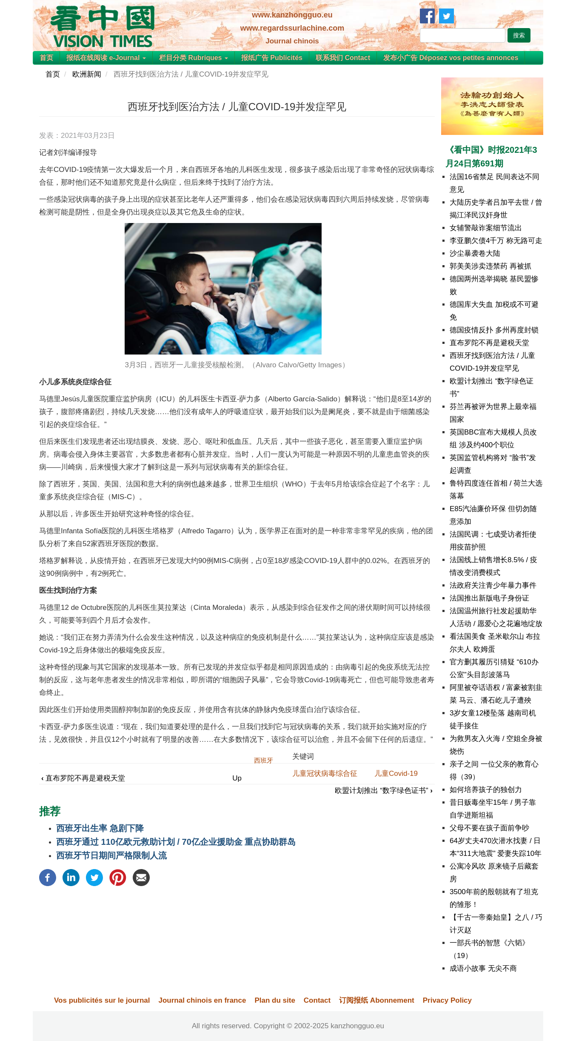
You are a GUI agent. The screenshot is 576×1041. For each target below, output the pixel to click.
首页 (46, 57)
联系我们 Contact (343, 57)
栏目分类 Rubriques (193, 57)
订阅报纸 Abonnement (376, 1000)
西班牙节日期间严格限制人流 (111, 855)
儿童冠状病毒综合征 (324, 773)
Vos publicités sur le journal (102, 1000)
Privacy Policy (447, 1000)
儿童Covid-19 (396, 773)
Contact (317, 1000)
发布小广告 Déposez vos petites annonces (450, 57)
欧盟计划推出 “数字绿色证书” (384, 790)
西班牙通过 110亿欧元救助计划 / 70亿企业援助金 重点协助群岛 (176, 842)
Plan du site (274, 1000)
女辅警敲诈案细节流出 (486, 228)
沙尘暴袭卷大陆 (475, 253)
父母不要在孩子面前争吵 (489, 828)
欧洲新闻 (86, 74)
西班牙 (263, 760)
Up (237, 778)
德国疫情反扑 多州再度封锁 (494, 330)
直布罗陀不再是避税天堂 (83, 778)
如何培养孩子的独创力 (486, 790)
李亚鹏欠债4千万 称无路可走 (496, 241)
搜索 (519, 35)
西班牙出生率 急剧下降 (100, 828)
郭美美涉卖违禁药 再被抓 (490, 266)
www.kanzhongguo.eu (292, 15)
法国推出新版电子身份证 (489, 598)
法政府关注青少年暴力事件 (493, 585)
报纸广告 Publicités (271, 57)
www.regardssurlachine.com (292, 28)
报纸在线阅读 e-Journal (106, 57)
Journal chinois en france (202, 1000)
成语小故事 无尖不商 (483, 968)
